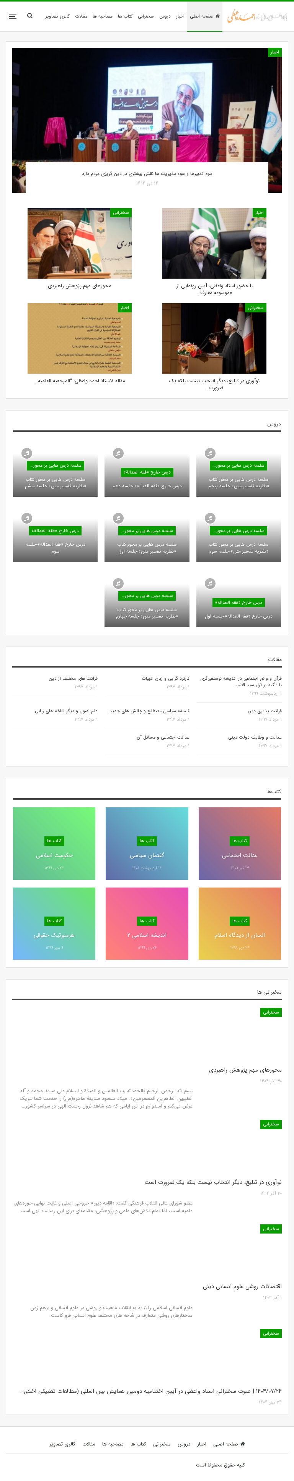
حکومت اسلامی (54, 855)
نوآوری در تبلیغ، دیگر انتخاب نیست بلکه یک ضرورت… (214, 384)
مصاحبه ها (103, 16)
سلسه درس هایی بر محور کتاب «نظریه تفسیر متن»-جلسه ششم (55, 482)
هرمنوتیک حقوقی (54, 935)
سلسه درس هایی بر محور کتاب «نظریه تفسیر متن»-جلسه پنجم (238, 482)
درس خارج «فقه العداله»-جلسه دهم (147, 486)
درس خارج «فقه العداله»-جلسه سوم (55, 547)
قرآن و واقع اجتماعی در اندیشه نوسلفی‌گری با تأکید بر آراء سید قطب (241, 682)
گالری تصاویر (58, 16)
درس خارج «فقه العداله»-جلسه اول (239, 616)
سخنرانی (146, 16)
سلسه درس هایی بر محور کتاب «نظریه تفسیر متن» (237, 465)
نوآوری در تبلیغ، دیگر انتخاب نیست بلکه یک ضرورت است (213, 1182)
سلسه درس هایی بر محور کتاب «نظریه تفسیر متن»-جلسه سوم (238, 547)
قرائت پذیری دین (265, 711)
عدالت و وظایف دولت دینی (255, 737)
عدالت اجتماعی (240, 855)
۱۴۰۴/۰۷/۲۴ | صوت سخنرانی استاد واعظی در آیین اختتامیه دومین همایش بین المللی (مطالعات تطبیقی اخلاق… (151, 1391)
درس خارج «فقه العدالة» (147, 472)
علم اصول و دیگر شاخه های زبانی (66, 711)
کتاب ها (125, 16)
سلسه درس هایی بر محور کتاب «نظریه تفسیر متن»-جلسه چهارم (147, 612)
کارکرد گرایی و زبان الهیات (165, 678)
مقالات (81, 16)
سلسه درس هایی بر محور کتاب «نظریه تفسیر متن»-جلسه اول (147, 547)
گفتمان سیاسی (147, 855)
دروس (165, 16)
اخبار (180, 16)
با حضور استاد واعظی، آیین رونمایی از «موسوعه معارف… (214, 289)
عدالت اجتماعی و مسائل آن (163, 737)
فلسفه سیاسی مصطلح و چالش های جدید (149, 711)
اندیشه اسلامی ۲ (147, 935)
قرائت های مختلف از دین (73, 678)
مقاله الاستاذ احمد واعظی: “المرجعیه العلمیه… (79, 381)
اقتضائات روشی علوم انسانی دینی (242, 1286)
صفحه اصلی (205, 16)
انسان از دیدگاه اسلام (240, 935)
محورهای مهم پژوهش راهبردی (79, 286)
